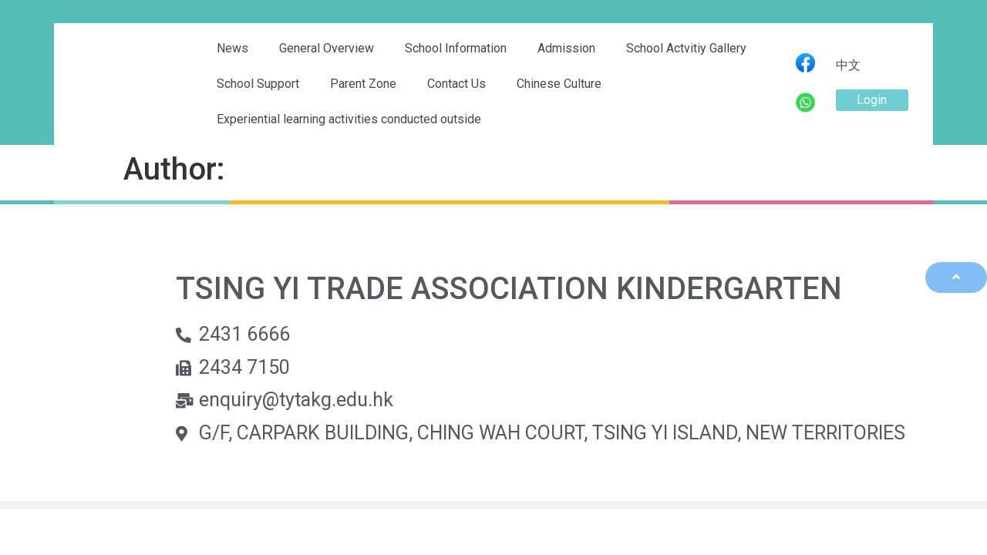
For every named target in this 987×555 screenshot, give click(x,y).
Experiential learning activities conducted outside (349, 119)
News (232, 48)
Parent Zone (363, 83)
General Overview (326, 48)
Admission (566, 48)
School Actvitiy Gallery (686, 48)
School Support (258, 83)
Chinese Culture (559, 83)
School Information (456, 48)
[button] (872, 100)
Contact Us (456, 83)
